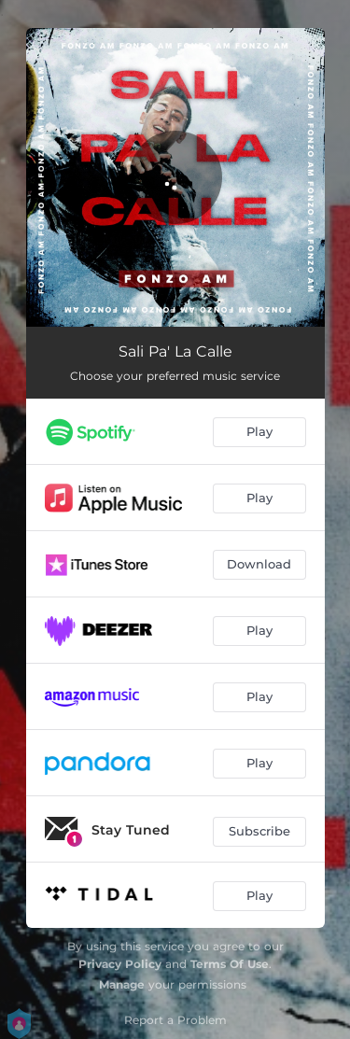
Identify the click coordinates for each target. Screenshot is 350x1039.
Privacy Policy (119, 964)
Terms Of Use (229, 964)
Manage (122, 984)
